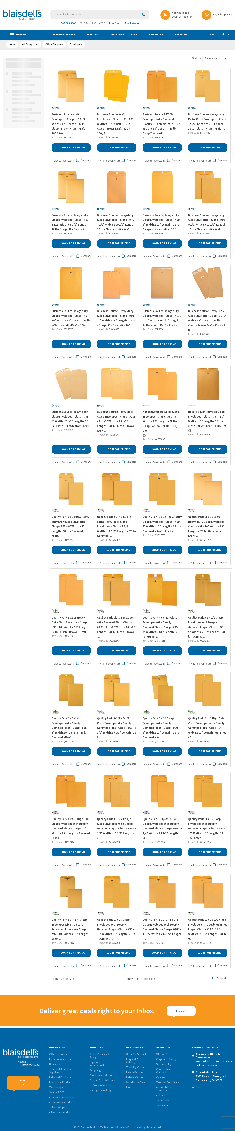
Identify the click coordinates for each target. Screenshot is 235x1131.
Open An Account (136, 1054)
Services (92, 35)
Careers (160, 1077)
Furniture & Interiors (60, 1059)
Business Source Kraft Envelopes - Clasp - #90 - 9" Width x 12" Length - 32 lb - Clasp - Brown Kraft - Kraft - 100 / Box (69, 124)
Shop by (18, 35)
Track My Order (135, 1067)
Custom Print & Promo (102, 1080)
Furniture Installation (101, 1075)
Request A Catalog (132, 1060)
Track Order (132, 23)
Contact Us (23, 1083)
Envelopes (76, 44)
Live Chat (115, 23)
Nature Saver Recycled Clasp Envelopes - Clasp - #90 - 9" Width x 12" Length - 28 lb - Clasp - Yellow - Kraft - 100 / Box (161, 421)
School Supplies (58, 1108)
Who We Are (163, 1054)
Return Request (135, 1072)
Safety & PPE (56, 1092)
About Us (181, 35)
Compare (83, 160)
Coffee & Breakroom (101, 1085)
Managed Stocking (100, 1090)
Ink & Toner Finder (59, 1113)
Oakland (161, 1095)
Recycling (95, 1070)
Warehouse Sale (64, 35)
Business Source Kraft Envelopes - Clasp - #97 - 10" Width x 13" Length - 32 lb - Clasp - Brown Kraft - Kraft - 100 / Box (115, 124)
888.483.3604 (68, 23)
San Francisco (164, 1101)
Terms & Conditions (167, 1082)
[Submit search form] (144, 14)
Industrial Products (60, 1077)
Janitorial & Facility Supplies (60, 1070)
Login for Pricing (73, 148)
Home (12, 44)
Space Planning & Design (99, 1055)
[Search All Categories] (99, 14)
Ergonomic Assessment (97, 1063)
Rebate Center (134, 1077)
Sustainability (164, 1064)
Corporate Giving (166, 1059)
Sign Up (181, 1011)
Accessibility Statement (163, 1088)
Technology (56, 1087)
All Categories (30, 44)
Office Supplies (54, 44)
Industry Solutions (123, 35)
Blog (128, 1087)
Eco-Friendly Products (62, 1102)
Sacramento (163, 1106)
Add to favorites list (63, 160)
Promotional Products (62, 1097)
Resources (156, 35)
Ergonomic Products (61, 1082)
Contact (212, 34)
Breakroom (55, 1064)
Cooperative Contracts (163, 1070)
